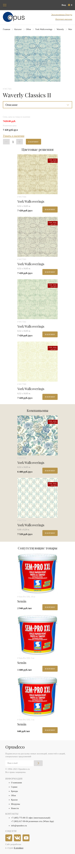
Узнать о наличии (13, 135)
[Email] (24, 763)
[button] (70, 5)
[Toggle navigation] (4, 5)
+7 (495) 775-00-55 (19, 818)
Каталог (18, 29)
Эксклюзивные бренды (61, 14)
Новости (15, 808)
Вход (64, 5)
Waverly (60, 29)
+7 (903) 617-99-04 (19, 821)
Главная (6, 29)
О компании (16, 783)
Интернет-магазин (63, 19)
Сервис (14, 787)
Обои (28, 29)
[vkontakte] (17, 838)
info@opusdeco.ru (19, 826)
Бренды (14, 791)
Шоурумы (15, 804)
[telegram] (8, 838)
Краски (14, 800)
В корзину (33, 142)
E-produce (18, 848)
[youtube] (26, 838)
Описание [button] (11, 104)
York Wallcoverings (43, 29)
